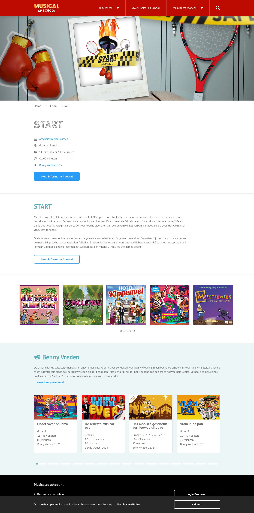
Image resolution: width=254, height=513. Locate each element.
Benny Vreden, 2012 (50, 165)
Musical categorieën (184, 8)
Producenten (105, 8)
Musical (53, 106)
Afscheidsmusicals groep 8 (54, 139)
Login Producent (197, 494)
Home (37, 106)
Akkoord (197, 504)
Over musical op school (51, 494)
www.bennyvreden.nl (50, 382)
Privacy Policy (131, 504)
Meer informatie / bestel (57, 176)
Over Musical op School (146, 8)
